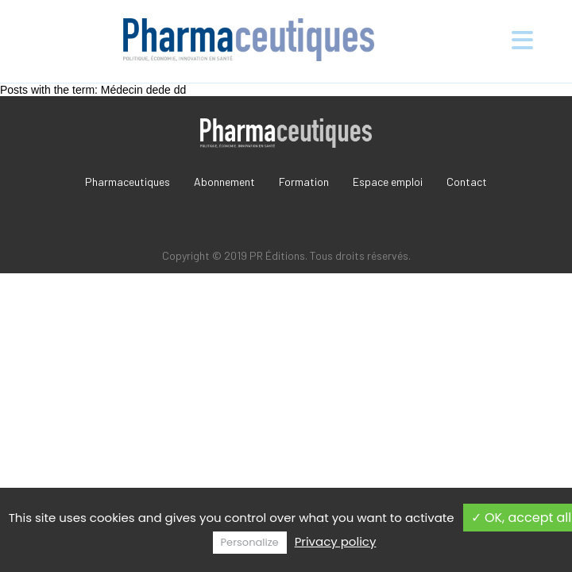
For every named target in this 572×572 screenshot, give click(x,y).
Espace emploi (388, 181)
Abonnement (224, 181)
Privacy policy (336, 541)
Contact (466, 181)
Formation (304, 181)
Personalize (250, 542)
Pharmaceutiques (127, 181)
